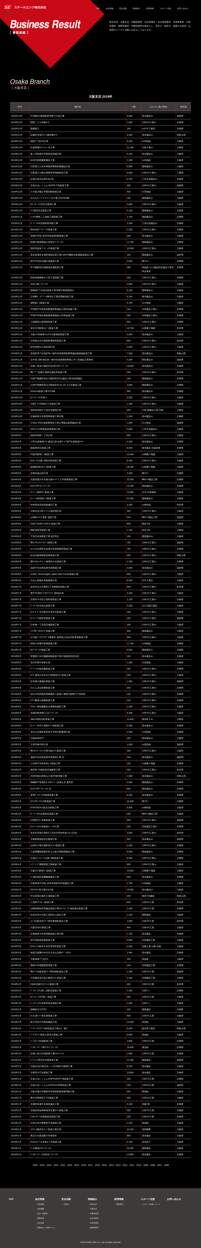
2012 (124, 1165)
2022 (55, 1165)
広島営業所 (93, 1223)
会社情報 (39, 1199)
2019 (76, 1165)
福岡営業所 (93, 1228)
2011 (131, 1165)
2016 (97, 1165)
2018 (83, 1165)
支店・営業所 (41, 1213)
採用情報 (119, 1199)
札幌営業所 (93, 1213)
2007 (159, 1165)
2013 (118, 1165)
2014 (111, 1165)
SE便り (65, 1204)
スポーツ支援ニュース (150, 1204)
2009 (145, 1165)
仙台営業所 (93, 1218)
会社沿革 (39, 1223)
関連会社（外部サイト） (45, 1228)
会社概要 (39, 1209)
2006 (166, 1165)
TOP (11, 1199)
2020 (69, 1165)
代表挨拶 (39, 1204)
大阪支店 (92, 1209)
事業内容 (39, 1218)
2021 (62, 1165)
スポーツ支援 (148, 1199)
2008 (152, 1165)
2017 (90, 1165)
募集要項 (118, 1204)
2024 (42, 1165)
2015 (104, 1165)
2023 (48, 1165)
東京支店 (92, 1204)
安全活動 (66, 1199)
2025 (35, 1165)
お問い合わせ (174, 1199)
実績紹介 (92, 1199)
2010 (138, 1165)
